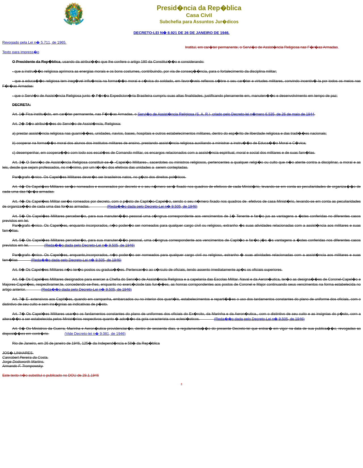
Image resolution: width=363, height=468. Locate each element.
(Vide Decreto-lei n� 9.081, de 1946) (95, 333)
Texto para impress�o (20, 52)
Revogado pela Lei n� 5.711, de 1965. (34, 42)
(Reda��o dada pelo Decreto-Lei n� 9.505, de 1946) (152, 206)
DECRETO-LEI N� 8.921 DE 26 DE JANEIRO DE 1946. (182, 33)
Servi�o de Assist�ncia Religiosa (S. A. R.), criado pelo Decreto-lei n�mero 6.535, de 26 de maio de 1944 (226, 114)
